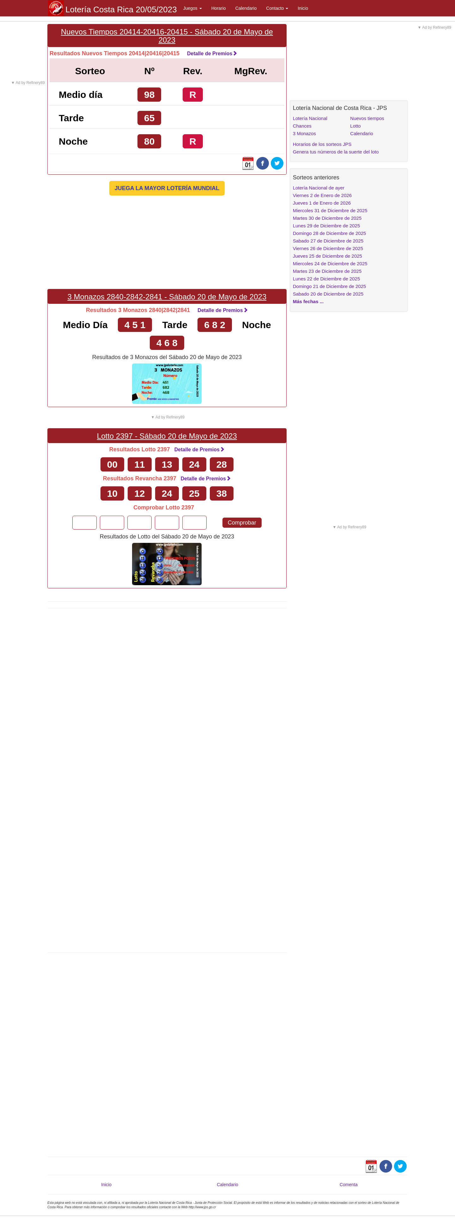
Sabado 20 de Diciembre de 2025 (328, 294)
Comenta (349, 1184)
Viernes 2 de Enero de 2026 (322, 195)
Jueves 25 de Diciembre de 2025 (327, 256)
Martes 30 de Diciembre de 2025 (327, 218)
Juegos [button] (192, 8)
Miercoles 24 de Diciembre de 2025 (330, 263)
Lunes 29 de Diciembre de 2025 (326, 225)
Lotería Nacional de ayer (318, 187)
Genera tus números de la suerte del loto (336, 151)
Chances (302, 126)
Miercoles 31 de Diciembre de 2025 (330, 210)
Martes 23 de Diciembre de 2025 (327, 271)
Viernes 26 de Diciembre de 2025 (328, 248)
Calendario (246, 8)
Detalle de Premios (212, 53)
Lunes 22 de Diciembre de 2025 (326, 278)
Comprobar (242, 522)
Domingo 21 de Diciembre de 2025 (329, 286)
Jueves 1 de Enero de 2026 (322, 203)
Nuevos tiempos (367, 118)
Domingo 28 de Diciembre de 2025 (329, 233)
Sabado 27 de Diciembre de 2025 (328, 240)
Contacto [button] (277, 8)
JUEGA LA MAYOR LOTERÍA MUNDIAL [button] (167, 188)
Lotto (355, 126)
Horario (218, 8)
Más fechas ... (308, 301)
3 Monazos (304, 133)
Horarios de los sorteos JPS (322, 144)
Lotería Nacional (310, 118)
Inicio (303, 8)
